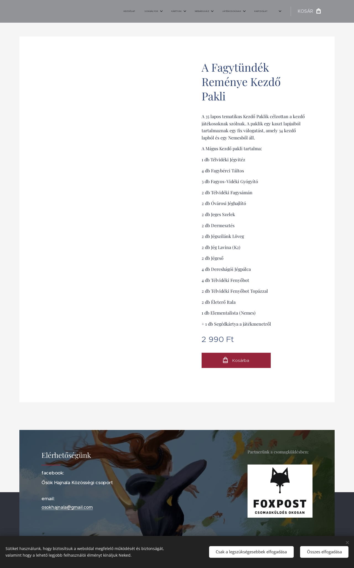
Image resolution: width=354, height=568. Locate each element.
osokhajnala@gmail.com (67, 507)
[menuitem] (200, 11)
